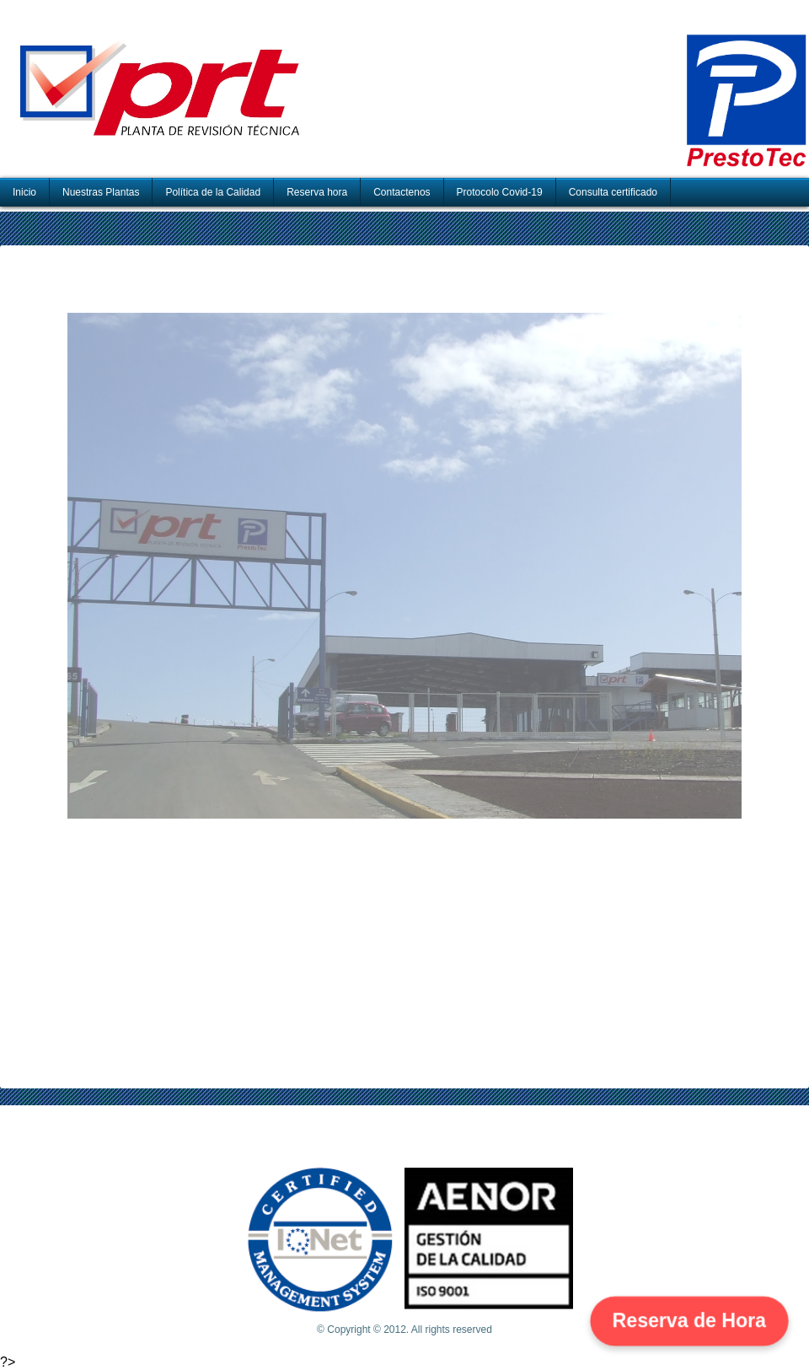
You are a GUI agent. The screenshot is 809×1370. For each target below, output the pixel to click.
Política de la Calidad (212, 192)
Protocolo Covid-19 (500, 192)
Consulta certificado (613, 192)
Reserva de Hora (689, 1320)
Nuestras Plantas (100, 192)
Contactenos (401, 192)
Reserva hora (317, 192)
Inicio (24, 192)
